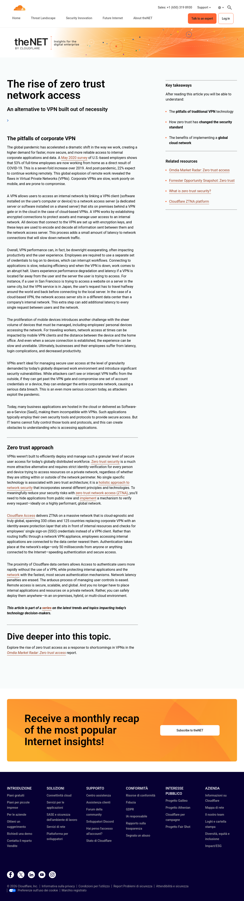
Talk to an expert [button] (202, 18)
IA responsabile (136, 816)
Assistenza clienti (98, 802)
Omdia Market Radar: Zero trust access (199, 170)
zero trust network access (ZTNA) (102, 493)
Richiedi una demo (19, 833)
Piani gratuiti (15, 795)
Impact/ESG (213, 846)
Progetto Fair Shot (178, 827)
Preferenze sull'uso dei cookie (33, 890)
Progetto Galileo (177, 800)
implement (88, 498)
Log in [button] (226, 18)
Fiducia (131, 802)
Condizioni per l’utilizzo (94, 886)
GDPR (130, 809)
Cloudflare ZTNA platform (189, 201)
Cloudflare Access (21, 516)
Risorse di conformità (140, 795)
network (13, 575)
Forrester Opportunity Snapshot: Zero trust (202, 181)
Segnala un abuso (138, 835)
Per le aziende (16, 814)
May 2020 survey (74, 158)
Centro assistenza (98, 795)
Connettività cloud (59, 795)
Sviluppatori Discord (100, 821)
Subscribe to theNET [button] (190, 730)
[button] (204, 7)
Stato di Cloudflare (99, 840)
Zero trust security (105, 462)
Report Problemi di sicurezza (132, 886)
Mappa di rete (214, 807)
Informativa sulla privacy (58, 886)
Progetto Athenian (178, 807)
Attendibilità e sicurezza (172, 886)
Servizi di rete (56, 827)
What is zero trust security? (190, 191)
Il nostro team (214, 814)
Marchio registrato (74, 890)
